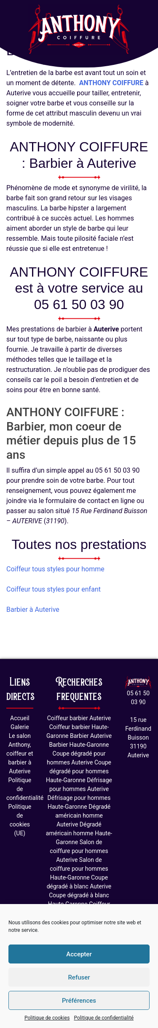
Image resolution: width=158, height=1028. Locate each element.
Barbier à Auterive (32, 609)
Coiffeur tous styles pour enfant (53, 589)
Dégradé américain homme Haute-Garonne (79, 833)
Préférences (79, 1000)
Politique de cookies (47, 1018)
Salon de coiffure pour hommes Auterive (79, 851)
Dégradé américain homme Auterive (82, 815)
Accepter (78, 954)
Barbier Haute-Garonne (79, 744)
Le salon (20, 735)
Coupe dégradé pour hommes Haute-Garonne (78, 771)
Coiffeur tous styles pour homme (55, 569)
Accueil (19, 718)
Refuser (79, 977)
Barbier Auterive (91, 735)
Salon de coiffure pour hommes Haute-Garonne (79, 868)
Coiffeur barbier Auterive (79, 718)
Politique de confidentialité (104, 1018)
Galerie (20, 727)
